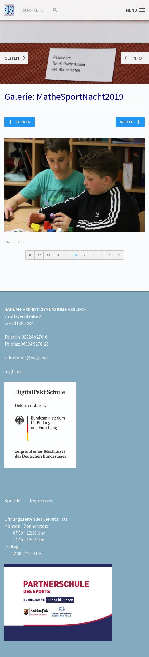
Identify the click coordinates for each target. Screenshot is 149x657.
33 (48, 255)
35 (66, 255)
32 (39, 255)
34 (57, 255)
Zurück (19, 121)
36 (75, 255)
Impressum (41, 500)
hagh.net (13, 371)
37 (84, 255)
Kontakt (12, 500)
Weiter (130, 121)
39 (101, 255)
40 (110, 255)
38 (92, 255)
